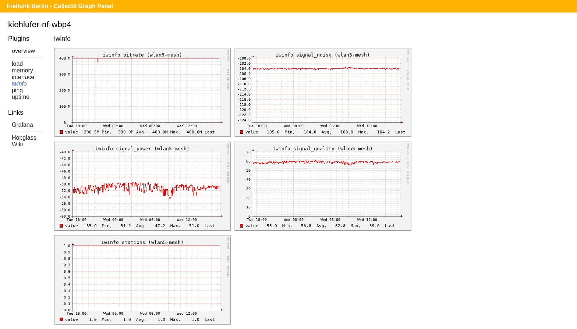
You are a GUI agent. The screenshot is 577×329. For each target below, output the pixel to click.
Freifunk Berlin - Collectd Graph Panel (60, 6)
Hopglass (24, 138)
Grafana (22, 125)
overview (23, 51)
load (17, 64)
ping (17, 90)
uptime (20, 97)
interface (23, 77)
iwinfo (19, 84)
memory (22, 70)
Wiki (17, 144)
